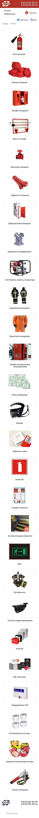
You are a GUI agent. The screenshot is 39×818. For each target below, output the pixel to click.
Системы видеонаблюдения (20, 610)
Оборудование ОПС (20, 694)
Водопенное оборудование (19, 241)
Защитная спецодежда (19, 325)
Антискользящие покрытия (20, 525)
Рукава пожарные (19, 71)
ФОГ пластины (19, 666)
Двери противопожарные (19, 212)
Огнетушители (19, 43)
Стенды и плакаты (19, 497)
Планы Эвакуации (19, 384)
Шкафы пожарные (20, 100)
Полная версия (12, 813)
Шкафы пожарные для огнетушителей (20, 355)
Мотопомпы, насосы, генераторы (20, 269)
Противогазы (19, 581)
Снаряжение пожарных (19, 297)
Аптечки (19, 638)
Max (33, 20)
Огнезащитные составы (19, 722)
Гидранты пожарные (20, 184)
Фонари (19, 412)
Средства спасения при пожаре (19, 751)
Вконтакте (22, 19)
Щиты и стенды (19, 128)
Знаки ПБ (19, 469)
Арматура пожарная (19, 156)
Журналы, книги (20, 440)
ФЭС (19, 553)
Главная (5, 23)
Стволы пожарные (20, 779)
